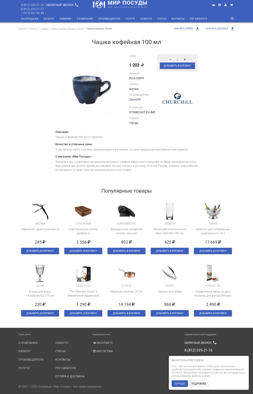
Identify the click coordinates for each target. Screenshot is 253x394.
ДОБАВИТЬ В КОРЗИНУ (177, 65)
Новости (146, 18)
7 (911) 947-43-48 (32, 13)
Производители (109, 18)
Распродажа (29, 18)
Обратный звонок (62, 5)
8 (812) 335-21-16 (32, 5)
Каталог (49, 18)
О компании (85, 18)
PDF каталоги (198, 18)
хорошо (179, 383)
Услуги (130, 18)
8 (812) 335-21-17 (32, 9)
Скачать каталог (220, 28)
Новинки (66, 18)
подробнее (199, 383)
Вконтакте (102, 342)
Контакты (177, 18)
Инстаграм (102, 351)
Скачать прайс (187, 28)
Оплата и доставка (69, 376)
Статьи (161, 18)
